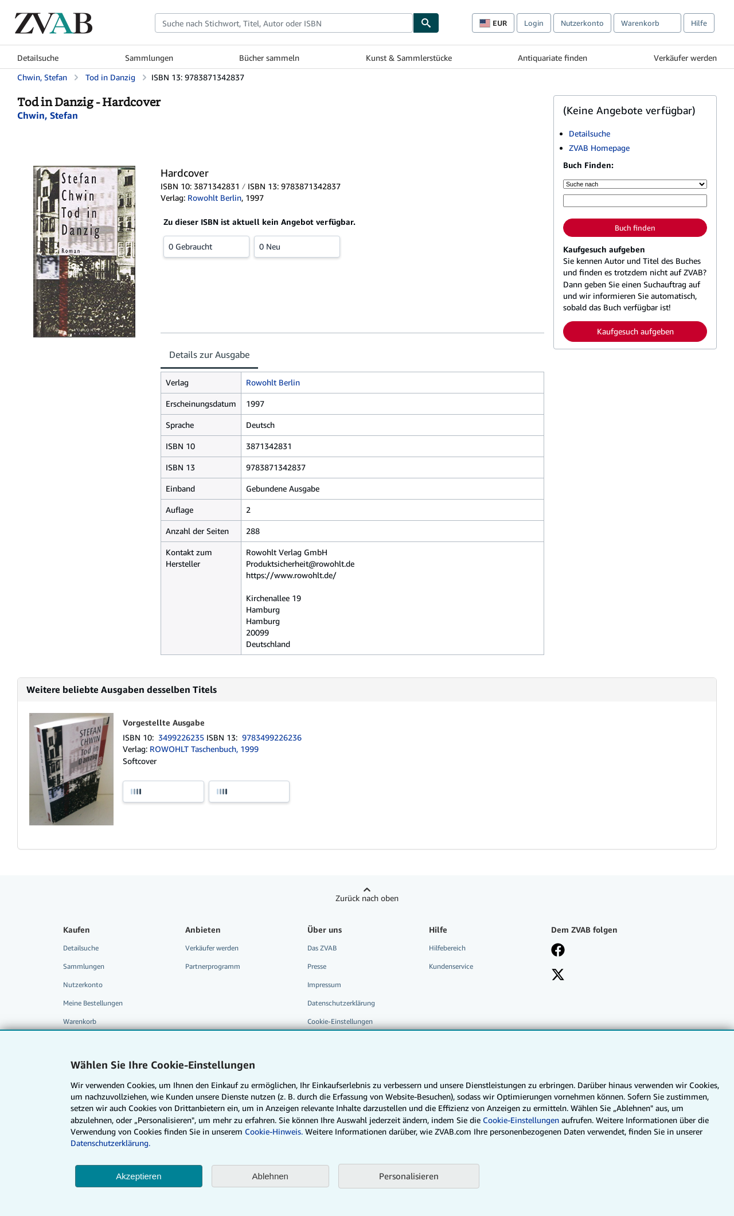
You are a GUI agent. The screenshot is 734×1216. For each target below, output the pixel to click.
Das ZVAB (322, 948)
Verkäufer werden (685, 58)
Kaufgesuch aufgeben (635, 331)
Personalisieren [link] (409, 1176)
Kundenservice (451, 966)
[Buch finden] (426, 23)
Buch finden (635, 227)
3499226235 (182, 737)
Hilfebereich (447, 948)
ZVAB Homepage (599, 148)
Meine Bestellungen (93, 1003)
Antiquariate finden (552, 58)
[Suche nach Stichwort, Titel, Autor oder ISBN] (635, 200)
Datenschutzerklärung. (110, 1143)
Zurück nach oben (367, 898)
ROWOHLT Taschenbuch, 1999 (204, 749)
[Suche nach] (635, 184)
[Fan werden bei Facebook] (558, 951)
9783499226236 (272, 737)
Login (534, 23)
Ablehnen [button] (270, 1176)
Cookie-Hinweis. (274, 1131)
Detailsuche (37, 58)
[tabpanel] (352, 513)
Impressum (324, 984)
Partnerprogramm (212, 966)
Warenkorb (79, 1021)
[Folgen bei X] (558, 976)
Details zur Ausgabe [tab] (209, 354)
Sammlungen (149, 58)
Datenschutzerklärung (341, 1003)
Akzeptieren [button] (138, 1176)
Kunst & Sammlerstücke (409, 58)
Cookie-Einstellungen (521, 1120)
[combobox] (284, 23)
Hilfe (699, 23)
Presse (316, 966)
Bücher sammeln (269, 58)
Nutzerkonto (582, 23)
